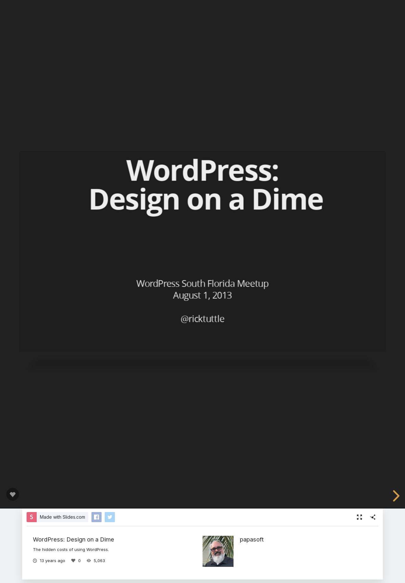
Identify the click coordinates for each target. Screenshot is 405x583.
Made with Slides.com (62, 517)
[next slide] (395, 496)
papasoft (252, 539)
